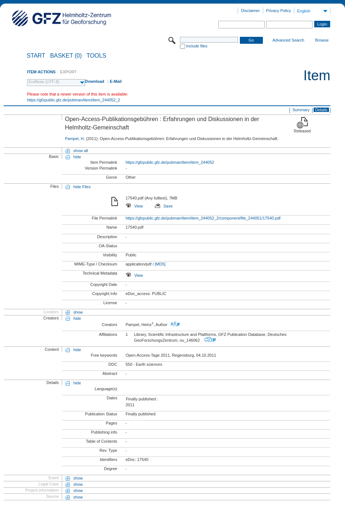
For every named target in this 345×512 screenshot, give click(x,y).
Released (302, 131)
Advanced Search (288, 40)
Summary (301, 110)
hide (77, 157)
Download (94, 81)
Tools (96, 56)
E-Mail (116, 81)
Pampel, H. (75, 138)
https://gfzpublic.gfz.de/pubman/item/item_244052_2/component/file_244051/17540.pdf (203, 218)
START (36, 56)
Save (164, 206)
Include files (196, 46)
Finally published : (142, 399)
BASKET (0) (66, 56)
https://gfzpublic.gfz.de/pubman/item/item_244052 (170, 162)
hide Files (82, 187)
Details (321, 110)
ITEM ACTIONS (41, 72)
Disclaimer (250, 10)
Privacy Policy (278, 10)
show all (80, 150)
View (134, 206)
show (78, 312)
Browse (322, 40)
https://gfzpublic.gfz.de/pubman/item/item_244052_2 (73, 100)
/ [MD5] (159, 264)
